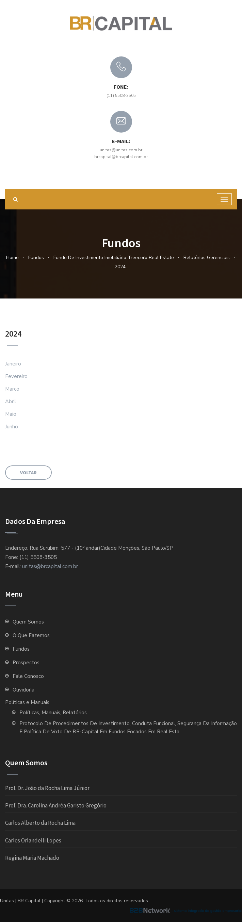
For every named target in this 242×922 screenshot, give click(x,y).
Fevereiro (16, 376)
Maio (10, 414)
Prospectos (26, 662)
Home (12, 257)
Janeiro (13, 363)
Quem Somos (30, 621)
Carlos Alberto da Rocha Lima (40, 822)
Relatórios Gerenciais (206, 257)
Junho (11, 426)
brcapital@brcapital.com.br (121, 156)
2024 (120, 266)
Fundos (36, 257)
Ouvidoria (23, 689)
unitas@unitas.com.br (121, 150)
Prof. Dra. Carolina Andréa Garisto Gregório (56, 805)
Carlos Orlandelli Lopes (33, 840)
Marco (12, 389)
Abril (10, 401)
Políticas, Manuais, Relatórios (53, 712)
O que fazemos (31, 635)
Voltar (28, 472)
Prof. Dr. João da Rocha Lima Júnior (47, 788)
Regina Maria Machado (32, 857)
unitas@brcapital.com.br (50, 566)
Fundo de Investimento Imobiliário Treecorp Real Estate (113, 257)
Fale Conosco (28, 676)
